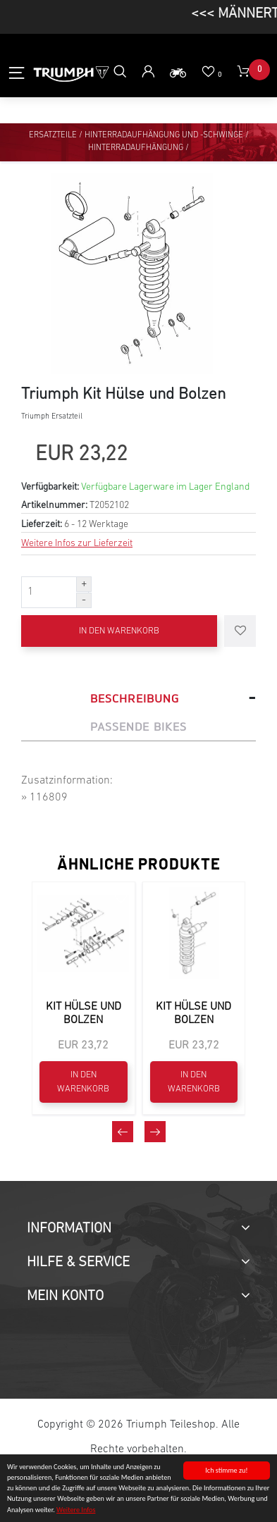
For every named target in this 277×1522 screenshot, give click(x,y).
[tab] (138, 1229)
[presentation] (122, 1131)
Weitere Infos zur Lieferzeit (77, 543)
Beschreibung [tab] (134, 698)
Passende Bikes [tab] (138, 726)
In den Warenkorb (119, 631)
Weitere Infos (75, 1510)
